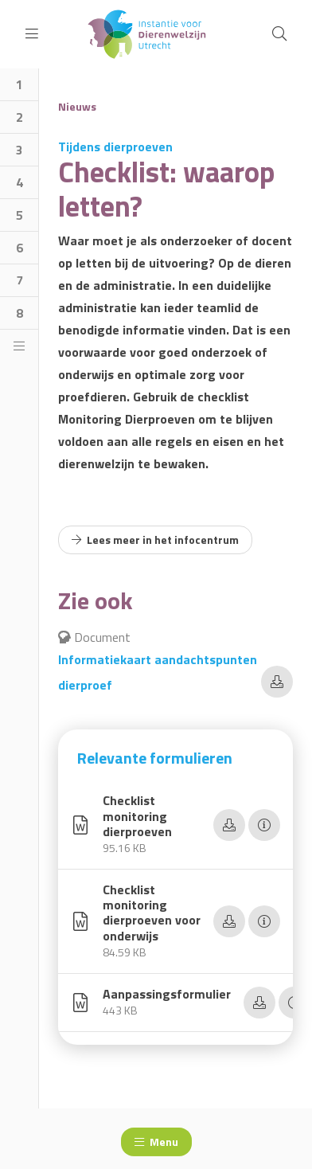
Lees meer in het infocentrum (155, 539)
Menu (156, 1141)
